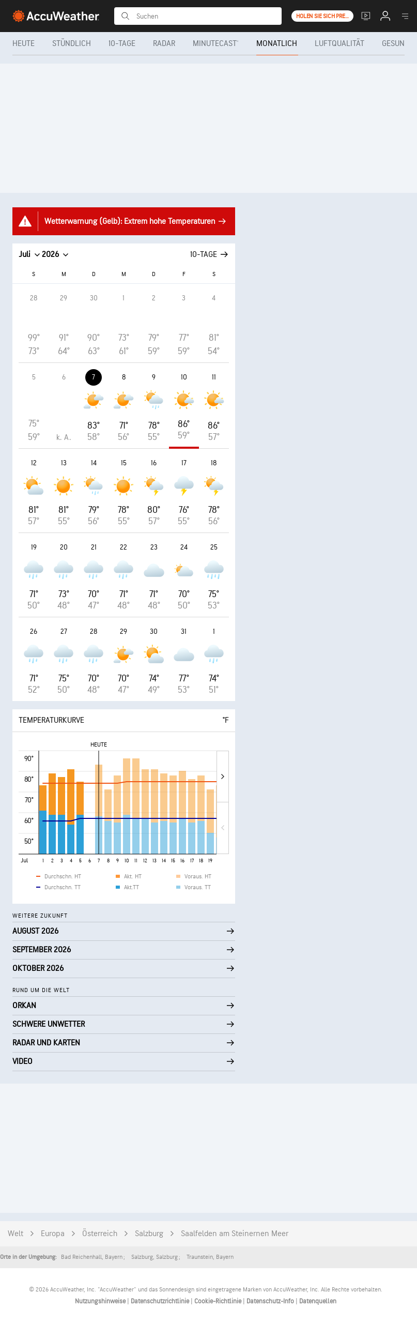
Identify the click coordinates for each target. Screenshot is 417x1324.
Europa (53, 1234)
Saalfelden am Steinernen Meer (234, 1234)
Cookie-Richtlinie (218, 1301)
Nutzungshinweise (101, 1301)
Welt (15, 1234)
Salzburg (149, 1234)
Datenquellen (317, 1301)
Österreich (99, 1234)
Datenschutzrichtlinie (161, 1301)
